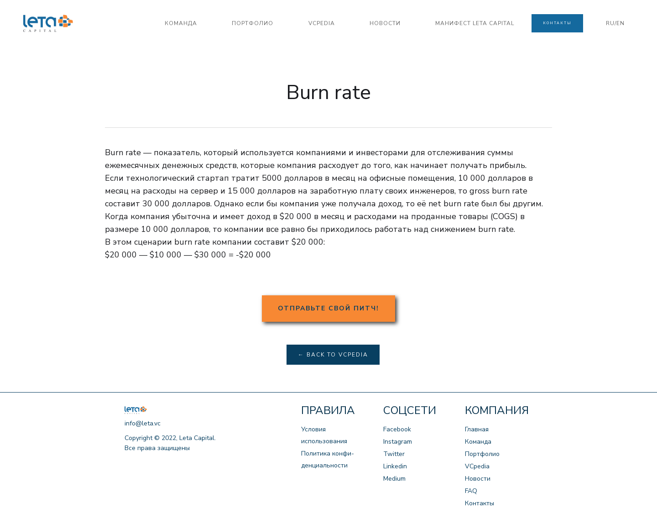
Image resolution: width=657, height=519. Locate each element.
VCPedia (321, 23)
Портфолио (482, 454)
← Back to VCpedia (333, 354)
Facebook (397, 429)
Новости (477, 478)
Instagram (397, 441)
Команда (478, 441)
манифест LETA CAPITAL (474, 23)
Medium (394, 478)
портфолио (252, 23)
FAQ (471, 491)
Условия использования (324, 435)
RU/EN (615, 23)
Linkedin (395, 466)
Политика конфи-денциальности (327, 459)
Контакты (479, 503)
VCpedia (477, 466)
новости (385, 23)
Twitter (394, 454)
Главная (477, 429)
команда (181, 23)
